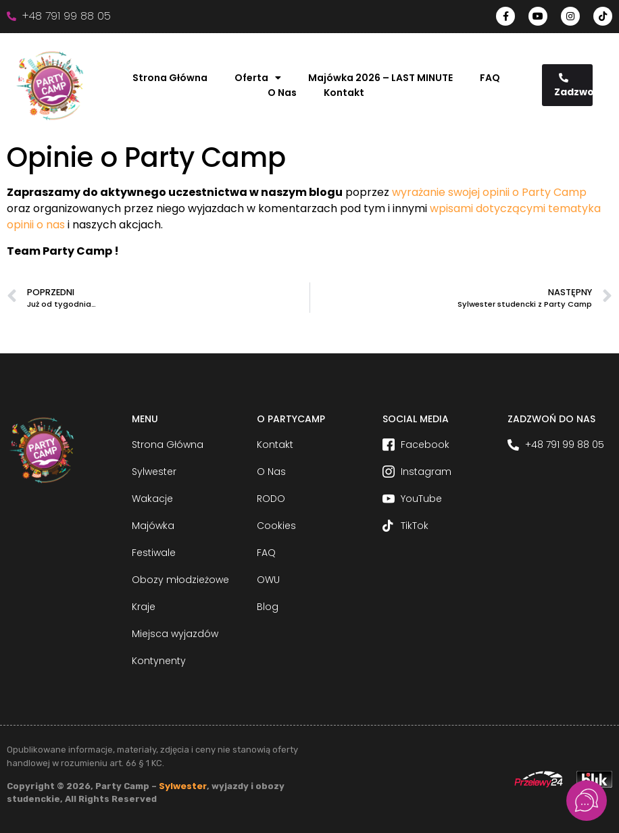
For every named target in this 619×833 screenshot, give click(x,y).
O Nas (282, 92)
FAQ (490, 77)
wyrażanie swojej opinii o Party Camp (489, 192)
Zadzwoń (573, 86)
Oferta (257, 77)
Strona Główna (169, 77)
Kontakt (344, 92)
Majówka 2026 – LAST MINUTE (380, 77)
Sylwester (183, 786)
